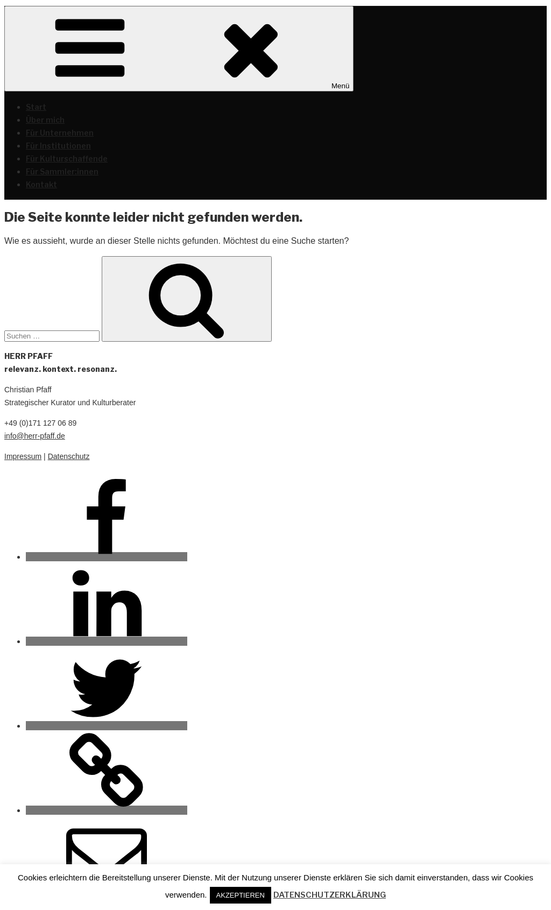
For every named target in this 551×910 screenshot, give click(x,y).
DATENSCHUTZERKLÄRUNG (329, 895)
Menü (179, 49)
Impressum (22, 456)
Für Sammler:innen (62, 171)
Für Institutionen (58, 145)
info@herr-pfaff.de (34, 436)
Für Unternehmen (60, 132)
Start (36, 106)
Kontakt (41, 184)
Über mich (45, 119)
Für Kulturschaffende (67, 158)
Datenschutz (69, 456)
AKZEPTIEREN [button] (240, 895)
